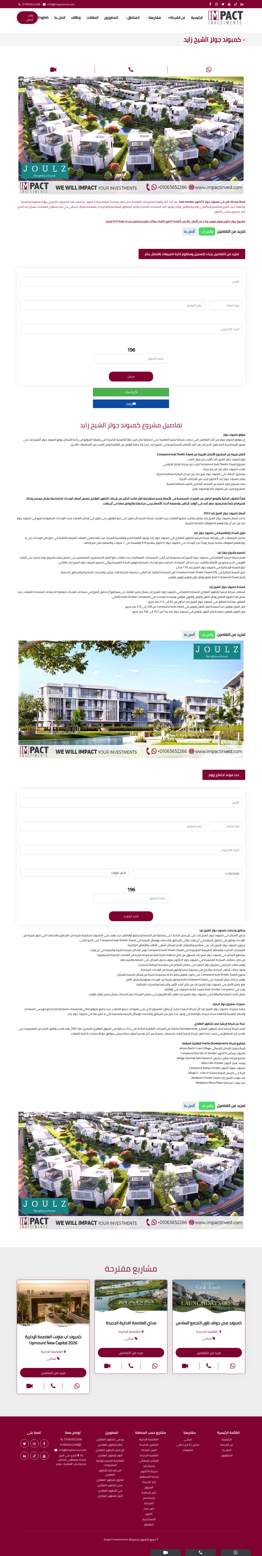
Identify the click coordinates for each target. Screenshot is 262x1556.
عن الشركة (226, 1445)
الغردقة (149, 1503)
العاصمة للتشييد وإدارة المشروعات (110, 1463)
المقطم (149, 1524)
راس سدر (148, 1508)
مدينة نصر (149, 1498)
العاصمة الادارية (149, 1439)
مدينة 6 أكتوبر (149, 1471)
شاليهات (188, 1450)
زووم (131, 404)
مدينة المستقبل (149, 1477)
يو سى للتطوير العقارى (110, 1439)
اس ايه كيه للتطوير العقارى (110, 1472)
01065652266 (28, 4)
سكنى (188, 1439)
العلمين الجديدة (148, 1445)
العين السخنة (149, 1450)
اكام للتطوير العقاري (110, 1445)
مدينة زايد (149, 1466)
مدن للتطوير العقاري (110, 1485)
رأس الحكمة (149, 1493)
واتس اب (207, 231)
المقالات (92, 17)
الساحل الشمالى (149, 1461)
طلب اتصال (30, 17)
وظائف (76, 17)
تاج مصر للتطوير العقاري (110, 1450)
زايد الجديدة (149, 1482)
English (43, 17)
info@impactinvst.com (58, 4)
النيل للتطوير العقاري (110, 1496)
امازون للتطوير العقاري (110, 1480)
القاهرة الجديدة (149, 1455)
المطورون (111, 17)
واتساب (131, 392)
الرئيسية (197, 17)
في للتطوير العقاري (110, 1490)
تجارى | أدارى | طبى (187, 1445)
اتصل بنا (59, 17)
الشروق (149, 1487)
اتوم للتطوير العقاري (110, 1455)
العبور (148, 1514)
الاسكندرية (149, 1519)
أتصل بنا (189, 231)
